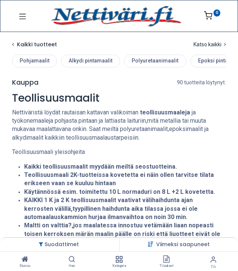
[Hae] (71, 260)
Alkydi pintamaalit (90, 61)
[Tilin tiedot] (213, 259)
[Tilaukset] (166, 260)
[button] (183, 244)
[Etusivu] (24, 260)
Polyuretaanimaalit (155, 61)
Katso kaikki (209, 44)
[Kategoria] (119, 260)
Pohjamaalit (34, 61)
